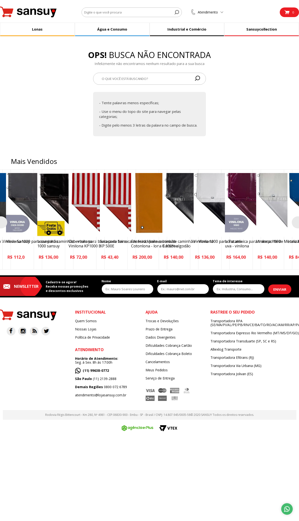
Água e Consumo (112, 29)
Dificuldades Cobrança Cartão (169, 345)
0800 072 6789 (101, 387)
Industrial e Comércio (186, 29)
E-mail (162, 281)
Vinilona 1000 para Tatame (218, 241)
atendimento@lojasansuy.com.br (100, 395)
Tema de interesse (227, 281)
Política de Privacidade (92, 337)
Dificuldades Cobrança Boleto (169, 354)
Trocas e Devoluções (162, 321)
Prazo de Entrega (159, 329)
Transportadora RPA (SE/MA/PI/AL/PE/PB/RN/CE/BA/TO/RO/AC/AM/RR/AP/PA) (254, 323)
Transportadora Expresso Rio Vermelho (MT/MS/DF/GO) (254, 333)
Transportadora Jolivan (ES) (231, 374)
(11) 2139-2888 (95, 379)
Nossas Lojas (85, 329)
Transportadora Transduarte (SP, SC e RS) (243, 341)
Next (295, 222)
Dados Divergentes (161, 337)
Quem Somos (86, 321)
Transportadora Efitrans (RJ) (232, 358)
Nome (106, 281)
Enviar (279, 289)
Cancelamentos (158, 362)
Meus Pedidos (157, 370)
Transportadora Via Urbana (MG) (235, 366)
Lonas (37, 29)
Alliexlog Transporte (226, 349)
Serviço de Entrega (160, 378)
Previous (3, 222)
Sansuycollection (261, 29)
